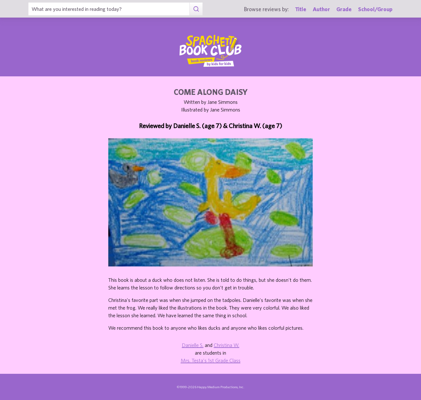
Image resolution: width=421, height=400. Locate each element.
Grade (344, 9)
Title (300, 9)
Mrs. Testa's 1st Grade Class (211, 360)
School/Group (375, 9)
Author (321, 9)
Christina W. (226, 345)
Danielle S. (192, 345)
